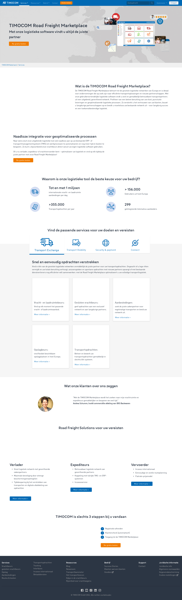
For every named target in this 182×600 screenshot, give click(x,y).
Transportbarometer (75, 572)
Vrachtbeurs (7, 566)
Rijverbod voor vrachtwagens (78, 581)
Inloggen (174, 3)
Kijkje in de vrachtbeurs (76, 578)
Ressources (71, 562)
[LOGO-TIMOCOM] (10, 2)
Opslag (5, 572)
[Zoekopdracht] (138, 3)
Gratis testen (66, 3)
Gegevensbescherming (169, 572)
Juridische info (165, 566)
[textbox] (140, 3)
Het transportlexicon (75, 575)
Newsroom (70, 569)
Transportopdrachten (42, 563)
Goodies (109, 572)
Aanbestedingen (9, 575)
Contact (142, 566)
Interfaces (37, 569)
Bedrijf (107, 562)
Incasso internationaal (43, 572)
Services (5, 562)
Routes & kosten (9, 578)
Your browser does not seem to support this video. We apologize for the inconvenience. (61, 538)
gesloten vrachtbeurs (11, 569)
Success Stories (111, 566)
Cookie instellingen (168, 575)
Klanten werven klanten (114, 569)
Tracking (37, 566)
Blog (68, 566)
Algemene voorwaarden (169, 569)
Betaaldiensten (40, 575)
